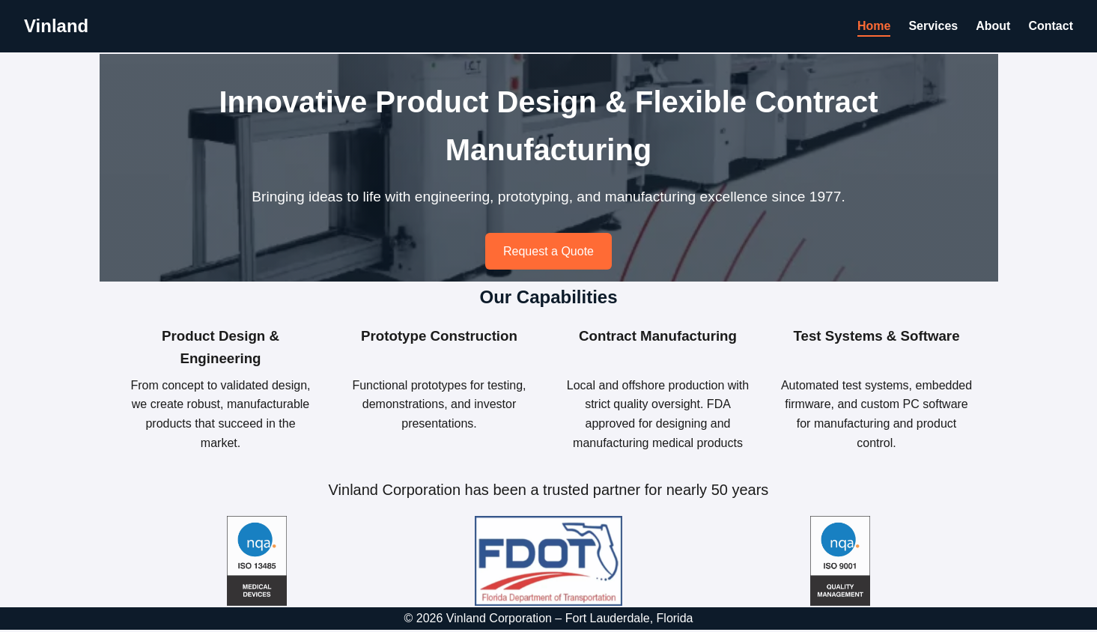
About (993, 25)
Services (933, 25)
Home (873, 25)
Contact (1050, 25)
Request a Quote (548, 251)
